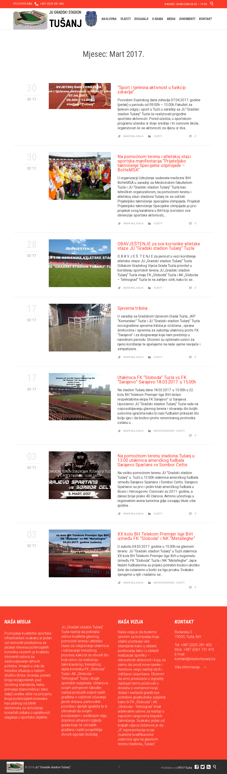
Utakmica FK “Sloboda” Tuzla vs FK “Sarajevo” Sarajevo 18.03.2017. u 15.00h (156, 380)
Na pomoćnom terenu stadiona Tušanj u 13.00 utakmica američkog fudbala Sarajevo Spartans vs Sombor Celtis (155, 460)
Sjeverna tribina (132, 308)
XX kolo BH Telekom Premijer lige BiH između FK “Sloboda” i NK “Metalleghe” (156, 536)
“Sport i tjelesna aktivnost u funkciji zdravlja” (151, 90)
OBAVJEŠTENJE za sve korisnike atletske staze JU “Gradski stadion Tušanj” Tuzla (158, 246)
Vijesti (157, 136)
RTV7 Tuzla (185, 767)
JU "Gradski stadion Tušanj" (53, 767)
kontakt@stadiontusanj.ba (195, 659)
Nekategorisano (163, 430)
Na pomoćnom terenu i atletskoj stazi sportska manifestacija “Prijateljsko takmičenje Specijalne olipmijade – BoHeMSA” (154, 163)
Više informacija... (189, 667)
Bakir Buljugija (133, 136)
